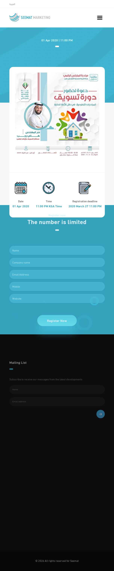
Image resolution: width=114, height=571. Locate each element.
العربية (12, 4)
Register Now (57, 327)
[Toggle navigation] (99, 17)
